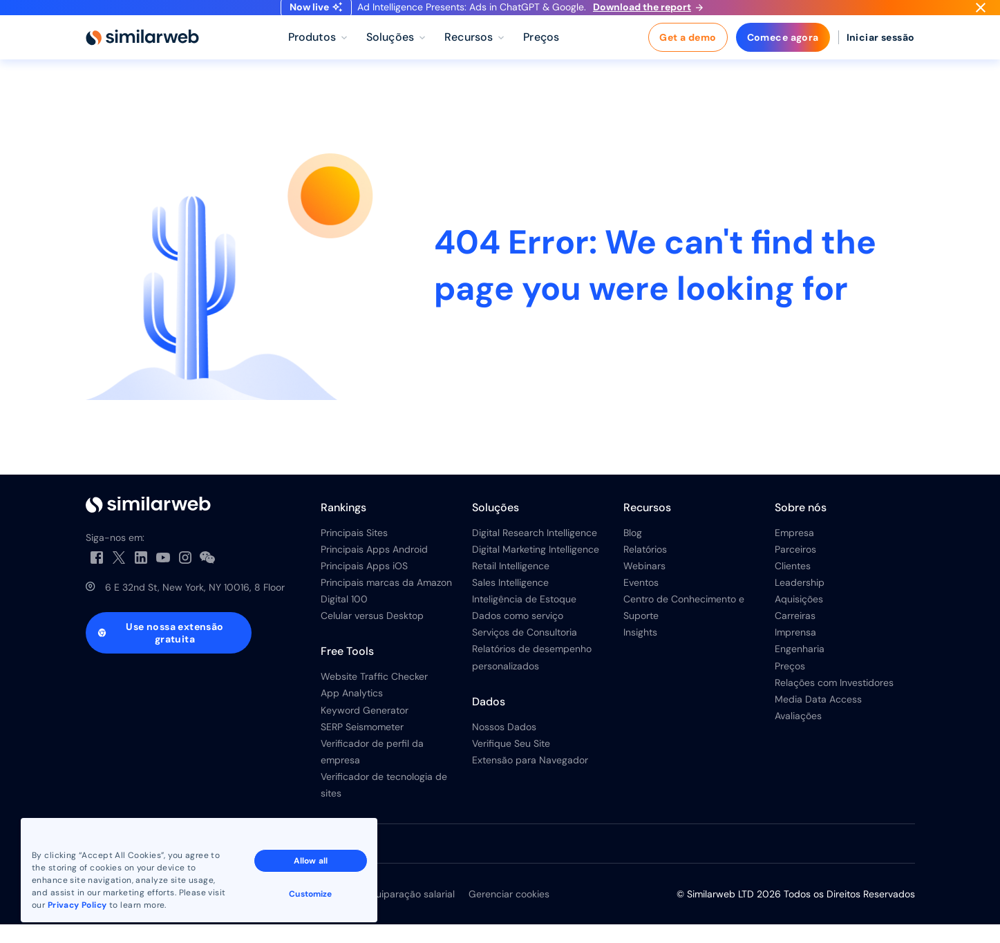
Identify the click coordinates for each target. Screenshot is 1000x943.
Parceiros (795, 568)
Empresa (794, 550)
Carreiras (795, 634)
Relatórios (645, 568)
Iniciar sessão (881, 55)
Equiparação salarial (409, 912)
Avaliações (798, 733)
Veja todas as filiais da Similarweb (164, 862)
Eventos (641, 601)
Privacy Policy (77, 905)
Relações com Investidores (834, 700)
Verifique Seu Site (511, 761)
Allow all (311, 860)
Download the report (648, 16)
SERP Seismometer (362, 745)
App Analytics (352, 711)
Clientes (793, 584)
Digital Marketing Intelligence (535, 568)
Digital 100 (344, 617)
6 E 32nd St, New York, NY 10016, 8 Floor (195, 606)
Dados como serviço (517, 634)
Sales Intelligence (510, 601)
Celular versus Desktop (372, 634)
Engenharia (799, 667)
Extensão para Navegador (530, 778)
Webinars (644, 584)
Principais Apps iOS (364, 584)
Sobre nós (801, 525)
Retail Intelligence (510, 584)
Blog (632, 550)
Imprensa (795, 651)
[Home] (142, 55)
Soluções (495, 525)
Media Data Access (818, 717)
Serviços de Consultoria (524, 651)
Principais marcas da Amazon (386, 601)
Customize (310, 893)
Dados (488, 719)
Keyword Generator (364, 728)
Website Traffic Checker (374, 695)
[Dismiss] (980, 16)
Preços (790, 684)
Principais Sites (354, 550)
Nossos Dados (504, 745)
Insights (640, 651)
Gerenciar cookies (509, 912)
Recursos (647, 525)
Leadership (799, 601)
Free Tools (347, 670)
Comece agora (783, 55)
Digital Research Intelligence (534, 550)
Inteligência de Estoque (524, 617)
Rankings (343, 525)
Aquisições (799, 617)
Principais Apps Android (374, 568)
